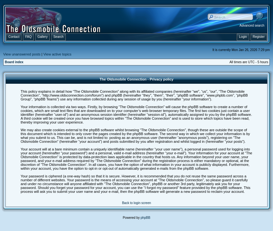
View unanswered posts (21, 54)
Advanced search (252, 25)
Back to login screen (136, 203)
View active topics (57, 54)
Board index (14, 62)
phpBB (145, 217)
